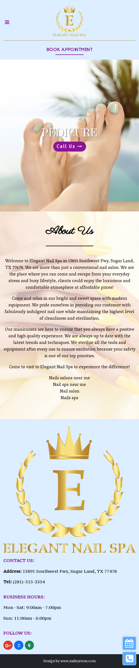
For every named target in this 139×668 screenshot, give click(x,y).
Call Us (70, 146)
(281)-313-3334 (29, 581)
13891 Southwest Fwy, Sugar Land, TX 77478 (70, 571)
